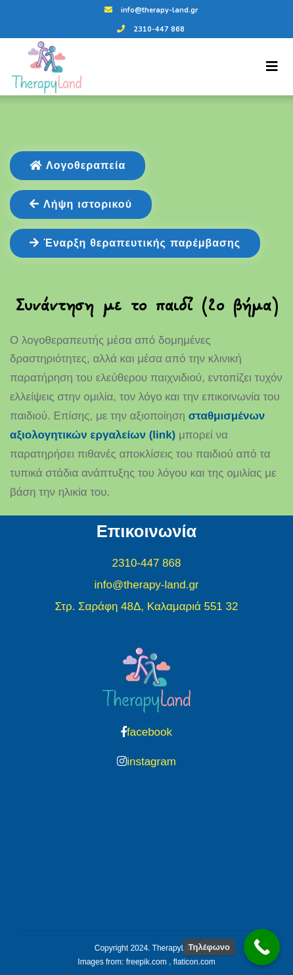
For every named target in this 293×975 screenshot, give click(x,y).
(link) (160, 435)
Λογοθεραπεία (77, 165)
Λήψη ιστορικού (81, 204)
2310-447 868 (149, 29)
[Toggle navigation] (272, 66)
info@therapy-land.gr (149, 10)
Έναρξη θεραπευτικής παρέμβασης (135, 243)
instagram (151, 761)
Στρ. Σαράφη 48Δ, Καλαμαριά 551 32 (146, 606)
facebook (149, 732)
